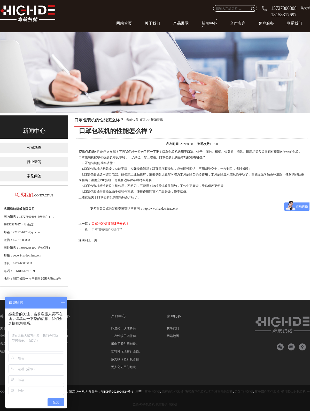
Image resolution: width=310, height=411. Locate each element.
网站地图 (173, 336)
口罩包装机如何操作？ (107, 229)
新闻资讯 (157, 120)
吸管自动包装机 (196, 391)
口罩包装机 (86, 151)
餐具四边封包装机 (293, 391)
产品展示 (181, 23)
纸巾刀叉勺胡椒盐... (124, 344)
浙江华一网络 (78, 391)
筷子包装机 (152, 391)
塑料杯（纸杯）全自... (126, 351)
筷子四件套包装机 (267, 391)
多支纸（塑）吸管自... (126, 359)
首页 (142, 120)
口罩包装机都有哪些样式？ (110, 223)
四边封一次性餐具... (124, 328)
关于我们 (152, 23)
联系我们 (294, 23)
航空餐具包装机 (166, 404)
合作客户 (237, 23)
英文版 (305, 8)
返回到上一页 (88, 240)
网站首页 (124, 23)
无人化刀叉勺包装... (124, 367)
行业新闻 (34, 162)
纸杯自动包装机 (172, 391)
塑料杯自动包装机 (220, 391)
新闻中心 (209, 23)
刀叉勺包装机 (244, 391)
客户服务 (266, 23)
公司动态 (34, 148)
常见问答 (34, 176)
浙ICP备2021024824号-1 (117, 391)
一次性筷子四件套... (124, 336)
